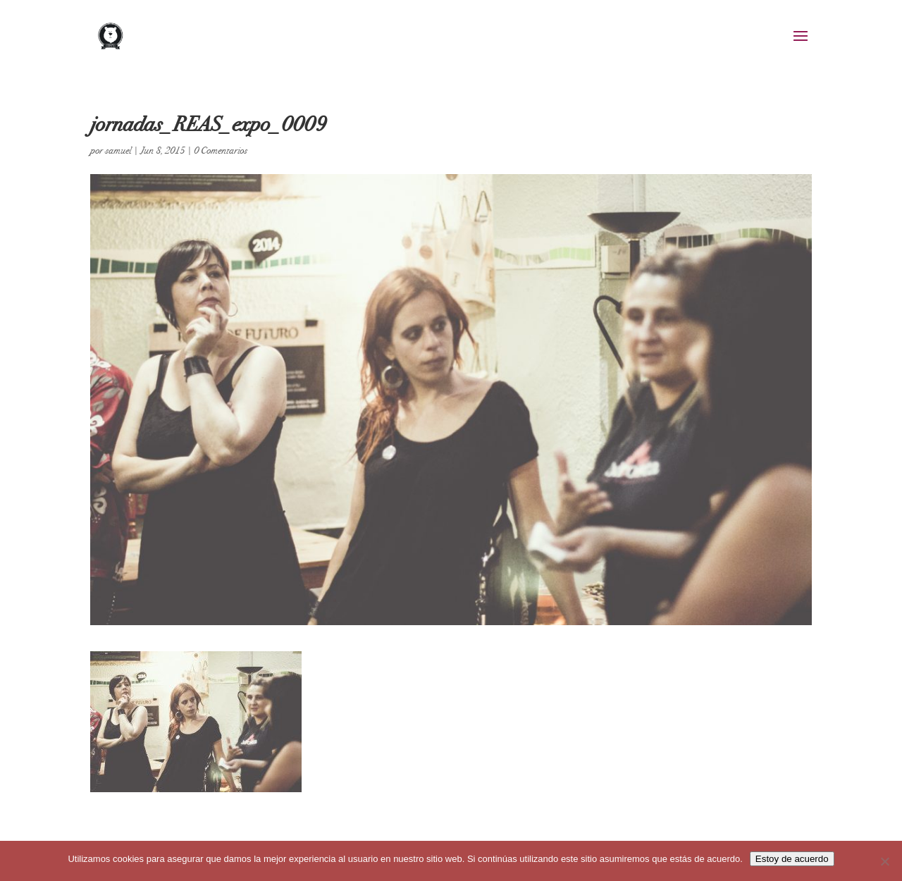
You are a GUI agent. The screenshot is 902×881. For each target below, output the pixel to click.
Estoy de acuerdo (792, 859)
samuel (118, 150)
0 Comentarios (220, 150)
